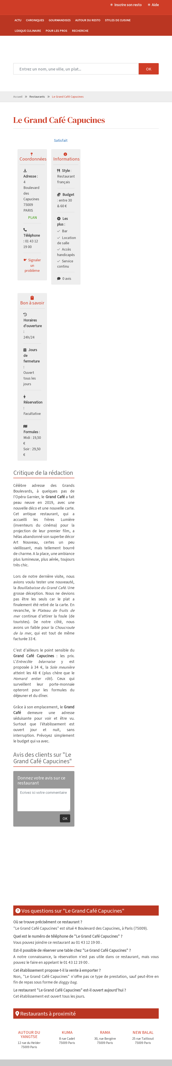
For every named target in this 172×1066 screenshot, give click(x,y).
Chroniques (35, 20)
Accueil (17, 96)
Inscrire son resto (128, 4)
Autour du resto (87, 20)
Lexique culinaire (28, 31)
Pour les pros (56, 31)
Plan (32, 217)
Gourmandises (60, 20)
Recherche (80, 31)
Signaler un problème (33, 265)
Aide (155, 4)
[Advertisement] (76, 868)
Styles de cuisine (117, 20)
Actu (18, 20)
